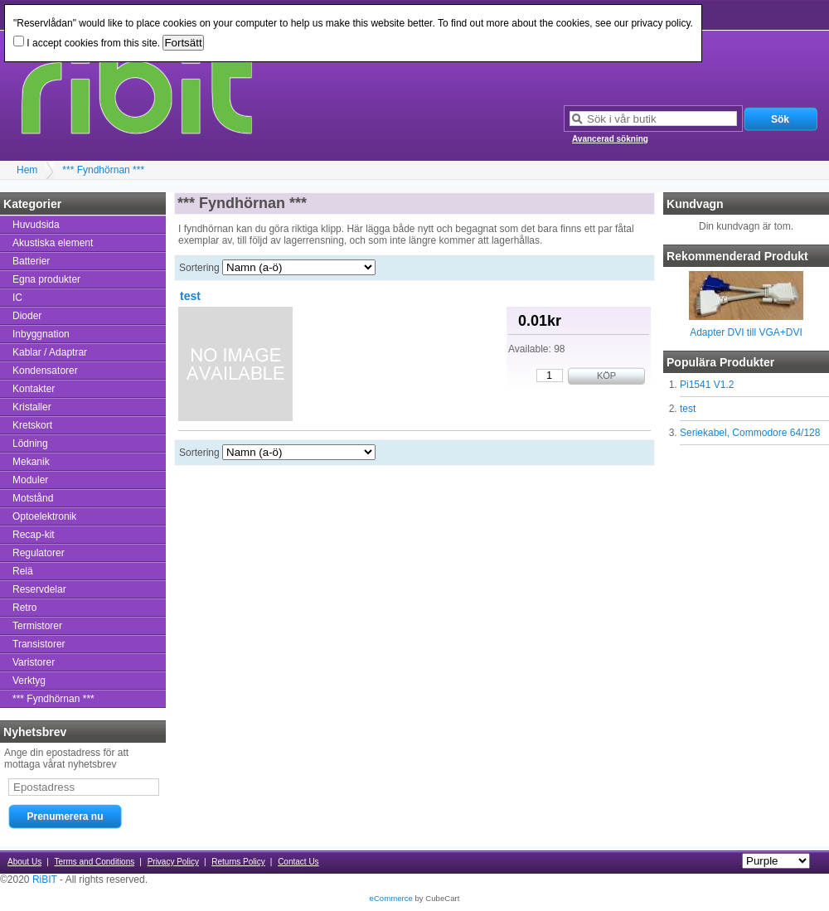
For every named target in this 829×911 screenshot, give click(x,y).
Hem (27, 170)
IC (17, 297)
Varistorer (33, 662)
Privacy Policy (173, 861)
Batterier (31, 261)
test (688, 408)
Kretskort (32, 425)
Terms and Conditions (95, 861)
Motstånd (32, 498)
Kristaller (31, 407)
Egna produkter (46, 279)
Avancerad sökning (610, 138)
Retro (24, 607)
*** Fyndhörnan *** (103, 170)
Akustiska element (52, 243)
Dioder (26, 316)
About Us (24, 861)
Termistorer (37, 626)
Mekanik (31, 462)
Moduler (30, 480)
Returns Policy (237, 861)
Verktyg (29, 680)
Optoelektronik (44, 516)
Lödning (30, 443)
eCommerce (391, 898)
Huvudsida (36, 224)
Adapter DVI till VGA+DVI (746, 332)
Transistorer (38, 644)
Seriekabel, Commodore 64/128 (750, 433)
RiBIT (44, 879)
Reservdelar (39, 589)
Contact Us (298, 861)
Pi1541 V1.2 (707, 384)
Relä (22, 571)
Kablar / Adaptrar (49, 352)
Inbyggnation (41, 334)
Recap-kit (33, 534)
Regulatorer (38, 553)
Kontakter (33, 389)
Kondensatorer (45, 370)
